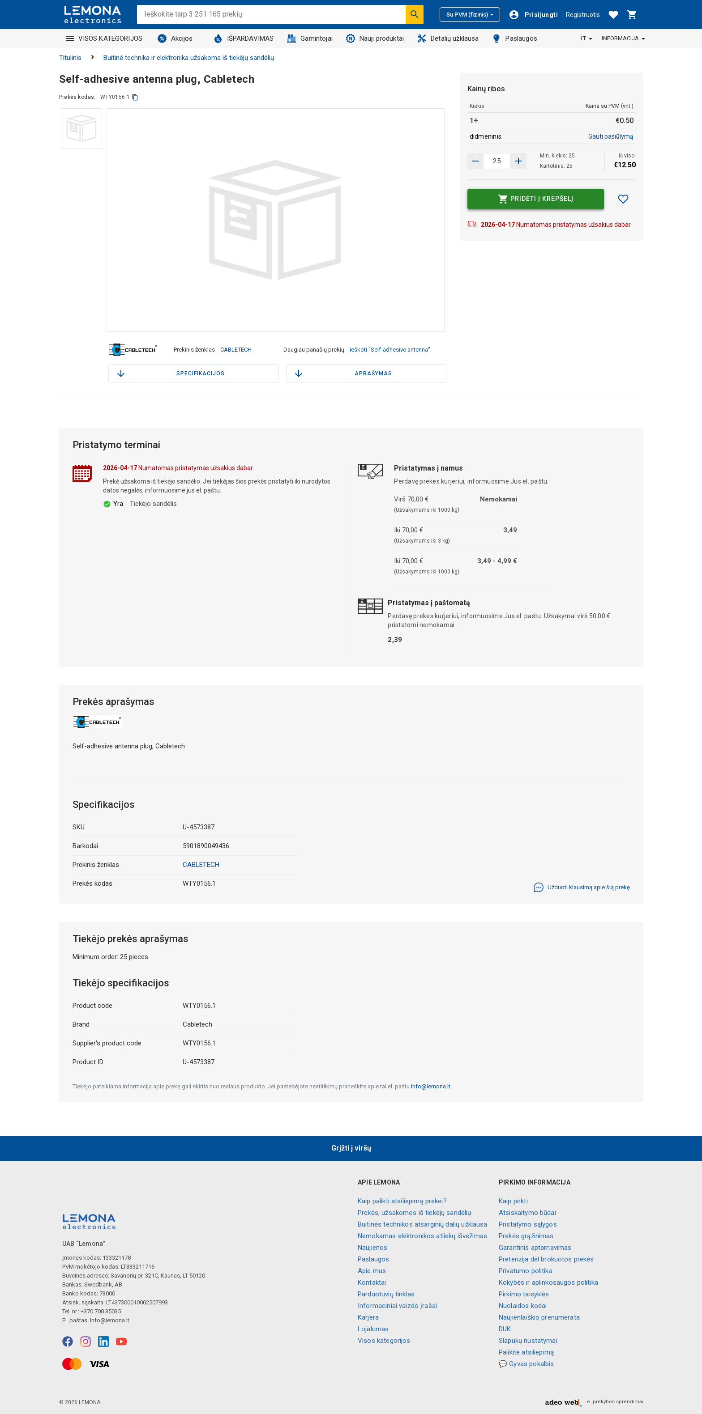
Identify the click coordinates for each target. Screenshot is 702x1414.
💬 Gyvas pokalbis (526, 1363)
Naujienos (372, 1246)
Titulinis (70, 58)
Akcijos (175, 38)
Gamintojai (310, 38)
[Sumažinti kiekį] (518, 161)
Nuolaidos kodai (523, 1304)
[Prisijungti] (533, 15)
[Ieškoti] (415, 14)
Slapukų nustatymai (528, 1339)
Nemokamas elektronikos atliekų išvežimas (422, 1235)
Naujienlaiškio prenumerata (539, 1316)
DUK (505, 1328)
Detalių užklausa (448, 38)
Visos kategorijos (384, 1339)
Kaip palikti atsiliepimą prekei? (402, 1200)
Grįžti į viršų (351, 1146)
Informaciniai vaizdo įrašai (397, 1304)
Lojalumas (373, 1328)
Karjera (368, 1316)
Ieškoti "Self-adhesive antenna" (390, 349)
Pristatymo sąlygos (528, 1223)
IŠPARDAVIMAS (244, 38)
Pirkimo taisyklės (524, 1293)
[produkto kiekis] (497, 161)
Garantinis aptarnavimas (535, 1246)
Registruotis (583, 14)
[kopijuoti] (135, 97)
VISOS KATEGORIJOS (104, 38)
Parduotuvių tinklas (386, 1293)
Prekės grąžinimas (526, 1235)
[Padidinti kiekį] (475, 161)
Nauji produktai (375, 38)
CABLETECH (236, 349)
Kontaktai (372, 1281)
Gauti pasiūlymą (611, 136)
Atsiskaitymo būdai (527, 1211)
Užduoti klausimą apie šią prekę (581, 886)
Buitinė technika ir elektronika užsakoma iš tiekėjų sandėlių (188, 58)
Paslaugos (514, 38)
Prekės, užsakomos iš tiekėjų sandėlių (414, 1211)
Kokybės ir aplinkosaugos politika (548, 1281)
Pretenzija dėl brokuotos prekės (546, 1258)
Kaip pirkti (513, 1200)
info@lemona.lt (430, 1085)
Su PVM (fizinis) (469, 14)
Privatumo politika (525, 1269)
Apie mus (372, 1269)
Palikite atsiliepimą (526, 1351)
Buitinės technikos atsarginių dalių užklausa (423, 1223)
